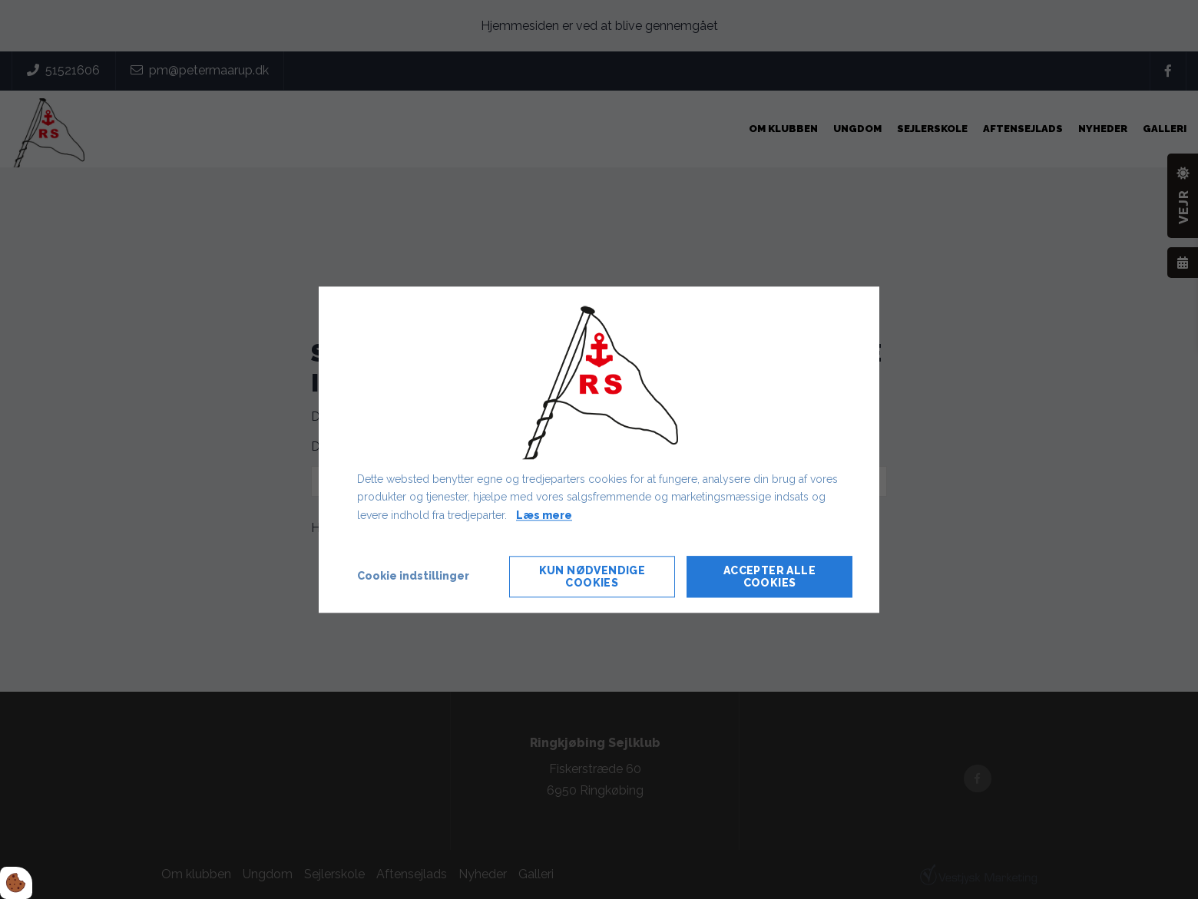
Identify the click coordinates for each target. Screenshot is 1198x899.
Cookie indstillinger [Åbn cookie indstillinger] (413, 576)
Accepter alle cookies (769, 576)
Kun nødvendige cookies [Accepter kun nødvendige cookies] (592, 576)
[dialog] (599, 449)
